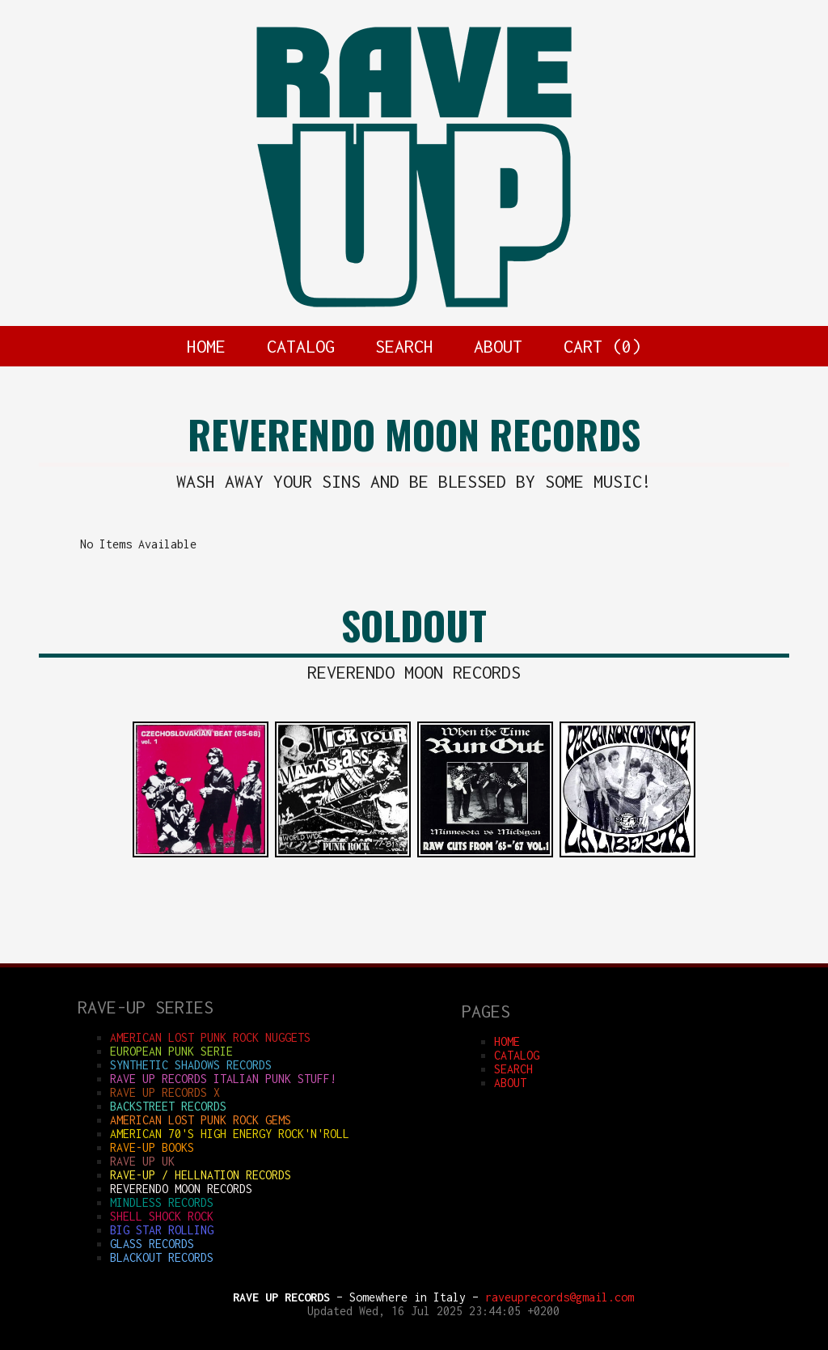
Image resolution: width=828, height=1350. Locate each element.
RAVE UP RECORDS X (165, 1092)
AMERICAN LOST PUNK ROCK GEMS (200, 1120)
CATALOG (301, 346)
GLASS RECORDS (152, 1244)
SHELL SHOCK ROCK (161, 1216)
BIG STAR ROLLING (161, 1230)
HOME (206, 346)
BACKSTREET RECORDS (168, 1106)
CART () (602, 346)
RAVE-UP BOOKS (152, 1147)
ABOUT (498, 346)
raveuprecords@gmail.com (559, 1297)
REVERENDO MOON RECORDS (181, 1189)
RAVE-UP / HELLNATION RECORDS (200, 1175)
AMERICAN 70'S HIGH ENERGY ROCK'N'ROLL (229, 1134)
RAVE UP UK (142, 1161)
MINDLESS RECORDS (161, 1202)
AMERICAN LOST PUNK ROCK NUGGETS (210, 1037)
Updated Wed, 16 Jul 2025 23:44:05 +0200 (433, 1311)
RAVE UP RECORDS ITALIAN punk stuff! (223, 1079)
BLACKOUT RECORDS (161, 1257)
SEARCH (404, 346)
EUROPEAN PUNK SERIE (171, 1051)
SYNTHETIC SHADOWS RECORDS (191, 1065)
